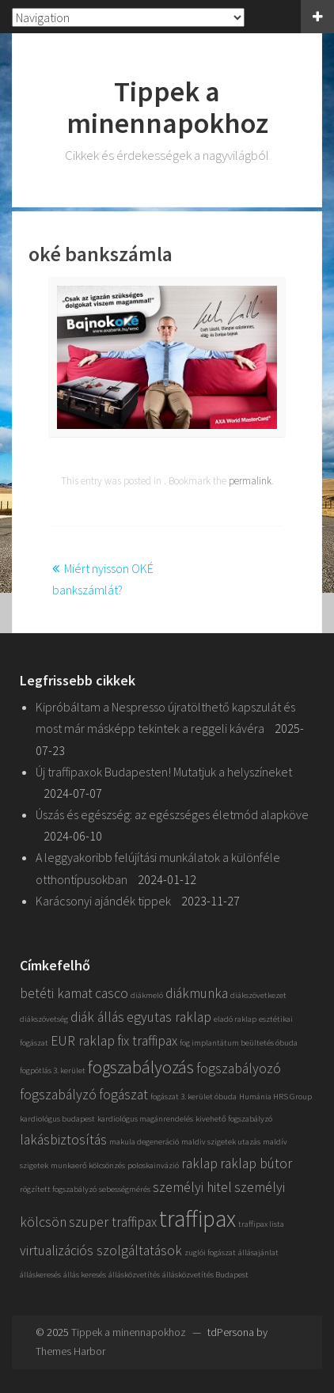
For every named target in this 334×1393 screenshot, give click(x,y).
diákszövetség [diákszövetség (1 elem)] (44, 1019)
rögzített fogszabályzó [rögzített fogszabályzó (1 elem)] (58, 1189)
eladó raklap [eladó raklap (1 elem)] (235, 1019)
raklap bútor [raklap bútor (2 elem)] (256, 1163)
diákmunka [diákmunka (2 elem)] (196, 993)
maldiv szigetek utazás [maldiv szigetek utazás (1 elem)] (220, 1142)
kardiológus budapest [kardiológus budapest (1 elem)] (57, 1119)
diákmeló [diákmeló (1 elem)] (147, 995)
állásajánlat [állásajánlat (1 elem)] (258, 1252)
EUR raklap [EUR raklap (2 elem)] (83, 1040)
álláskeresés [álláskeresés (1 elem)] (40, 1275)
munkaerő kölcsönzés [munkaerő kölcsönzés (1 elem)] (88, 1165)
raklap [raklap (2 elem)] (199, 1163)
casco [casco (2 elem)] (111, 993)
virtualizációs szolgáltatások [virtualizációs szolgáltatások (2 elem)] (101, 1250)
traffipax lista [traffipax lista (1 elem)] (261, 1224)
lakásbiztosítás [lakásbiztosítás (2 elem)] (63, 1139)
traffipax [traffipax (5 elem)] (197, 1218)
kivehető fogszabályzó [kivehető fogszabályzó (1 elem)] (233, 1119)
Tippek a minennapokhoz (167, 107)
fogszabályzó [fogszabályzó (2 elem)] (58, 1094)
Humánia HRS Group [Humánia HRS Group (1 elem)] (275, 1096)
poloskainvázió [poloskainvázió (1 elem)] (153, 1165)
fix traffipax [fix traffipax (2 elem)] (147, 1040)
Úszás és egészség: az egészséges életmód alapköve (172, 814)
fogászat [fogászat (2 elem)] (123, 1094)
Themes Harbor (70, 1351)
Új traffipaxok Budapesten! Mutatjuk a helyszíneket (164, 772)
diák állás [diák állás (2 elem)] (97, 1017)
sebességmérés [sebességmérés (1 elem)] (124, 1189)
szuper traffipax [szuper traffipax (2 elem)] (113, 1222)
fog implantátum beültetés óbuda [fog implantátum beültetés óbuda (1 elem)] (239, 1043)
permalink (250, 481)
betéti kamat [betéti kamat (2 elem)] (56, 993)
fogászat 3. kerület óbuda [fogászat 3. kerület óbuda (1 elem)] (193, 1096)
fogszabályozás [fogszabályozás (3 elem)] (141, 1067)
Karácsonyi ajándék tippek (103, 901)
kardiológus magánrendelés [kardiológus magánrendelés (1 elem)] (145, 1119)
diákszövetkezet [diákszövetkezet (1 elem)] (258, 995)
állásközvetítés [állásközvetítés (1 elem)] (134, 1275)
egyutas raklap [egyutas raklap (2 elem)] (169, 1017)
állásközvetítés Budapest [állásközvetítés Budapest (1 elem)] (205, 1275)
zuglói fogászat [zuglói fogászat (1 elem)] (210, 1252)
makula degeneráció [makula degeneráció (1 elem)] (144, 1142)
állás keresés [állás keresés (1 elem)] (84, 1275)
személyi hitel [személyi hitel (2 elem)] (192, 1187)
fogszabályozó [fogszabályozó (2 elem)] (238, 1068)
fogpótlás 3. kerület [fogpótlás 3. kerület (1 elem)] (52, 1070)
